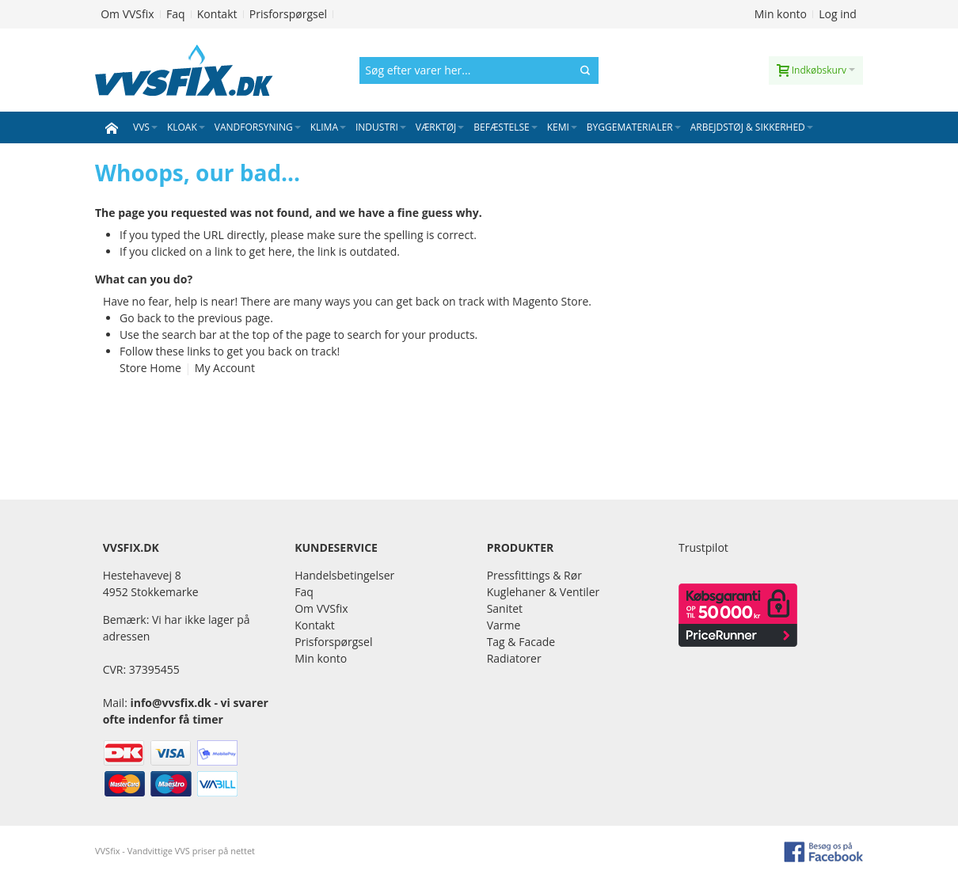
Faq (175, 13)
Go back (141, 317)
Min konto (781, 13)
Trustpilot (703, 547)
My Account (225, 367)
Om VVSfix (127, 13)
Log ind (838, 13)
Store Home (150, 367)
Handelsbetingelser (344, 575)
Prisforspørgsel (288, 13)
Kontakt (217, 13)
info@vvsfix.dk (170, 702)
